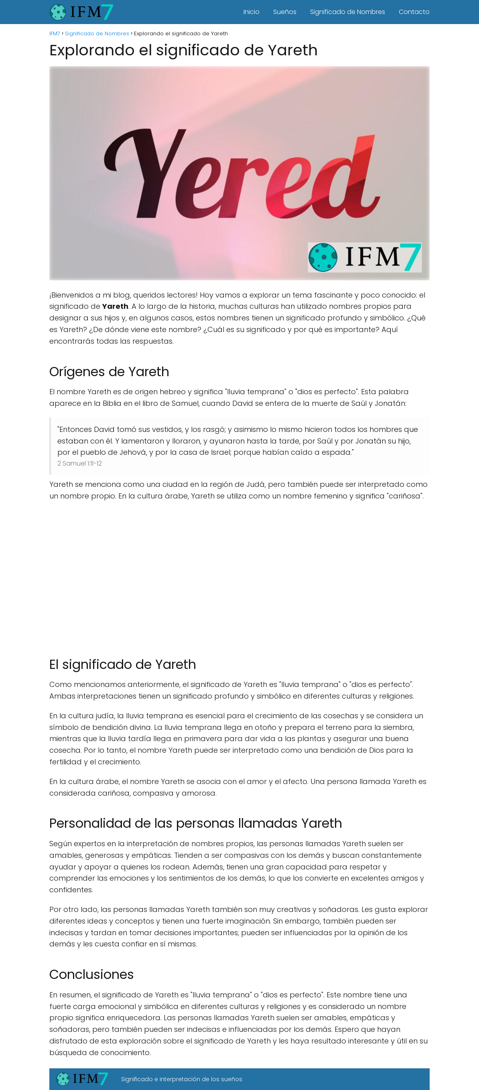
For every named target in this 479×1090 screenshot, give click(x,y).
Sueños (284, 11)
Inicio (252, 11)
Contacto (414, 11)
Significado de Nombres (347, 11)
